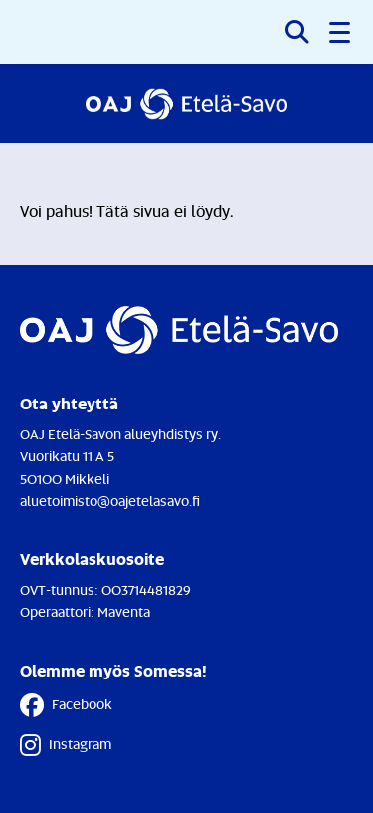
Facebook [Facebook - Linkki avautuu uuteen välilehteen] (66, 705)
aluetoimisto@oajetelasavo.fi (110, 500)
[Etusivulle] (186, 104)
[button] (341, 32)
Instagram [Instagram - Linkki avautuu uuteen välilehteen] (65, 745)
